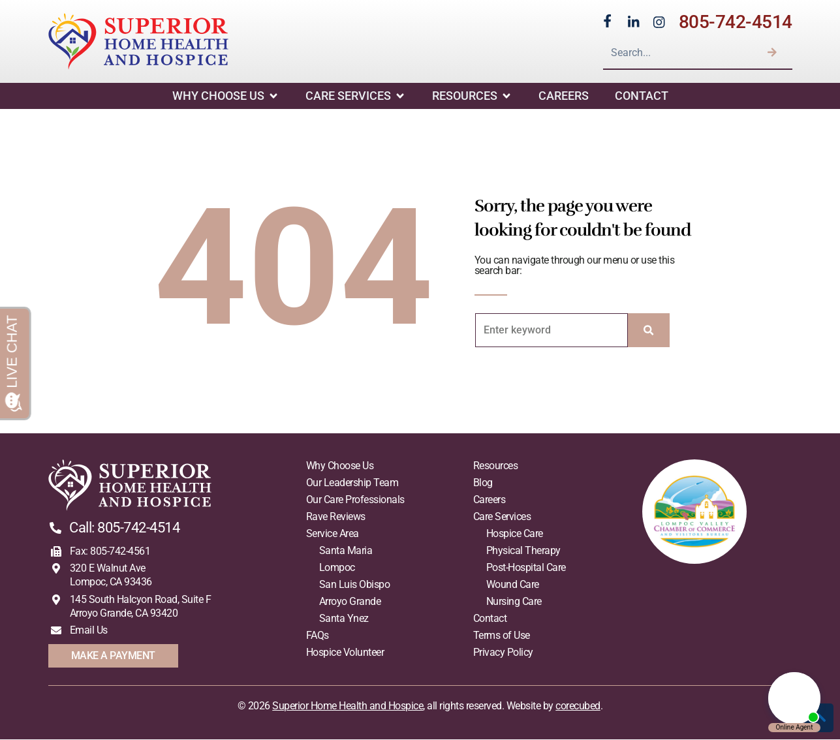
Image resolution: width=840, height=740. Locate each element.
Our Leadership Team (352, 483)
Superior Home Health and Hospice (347, 706)
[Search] (772, 52)
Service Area (332, 534)
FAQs (317, 636)
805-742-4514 (735, 22)
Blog (483, 483)
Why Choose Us (225, 96)
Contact (641, 96)
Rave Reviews (336, 517)
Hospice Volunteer (345, 653)
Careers (563, 96)
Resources (472, 96)
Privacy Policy (503, 653)
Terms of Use (501, 636)
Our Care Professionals (355, 500)
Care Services (355, 96)
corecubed (577, 706)
